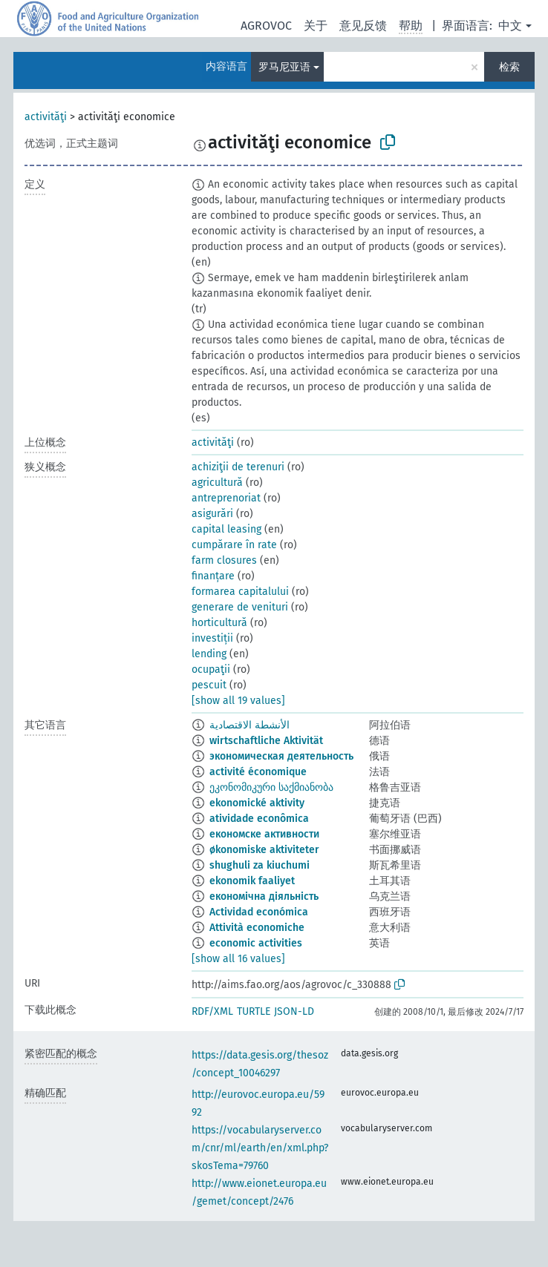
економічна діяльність (264, 896)
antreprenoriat (226, 498)
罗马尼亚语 (284, 67)
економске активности (264, 834)
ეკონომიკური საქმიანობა (271, 787)
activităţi (46, 117)
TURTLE (253, 1011)
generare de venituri (240, 607)
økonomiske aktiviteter (264, 849)
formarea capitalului (240, 591)
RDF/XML (212, 1011)
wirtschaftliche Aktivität (266, 740)
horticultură (219, 622)
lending (209, 654)
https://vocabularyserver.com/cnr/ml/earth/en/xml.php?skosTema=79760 (260, 1148)
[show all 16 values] (238, 958)
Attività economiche (256, 927)
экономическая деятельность (281, 756)
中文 (510, 26)
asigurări (212, 513)
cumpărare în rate (234, 545)
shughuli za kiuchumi (259, 865)
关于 (315, 26)
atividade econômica (259, 818)
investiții (212, 638)
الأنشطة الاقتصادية (249, 725)
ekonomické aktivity (256, 803)
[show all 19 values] (238, 700)
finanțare (213, 576)
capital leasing (226, 529)
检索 (509, 67)
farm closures (224, 560)
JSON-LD (294, 1011)
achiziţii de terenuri (238, 467)
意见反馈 (363, 26)
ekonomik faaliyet (252, 881)
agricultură (217, 482)
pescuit (209, 685)
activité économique (258, 772)
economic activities (255, 943)
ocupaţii (211, 669)
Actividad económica (258, 912)
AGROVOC (266, 26)
